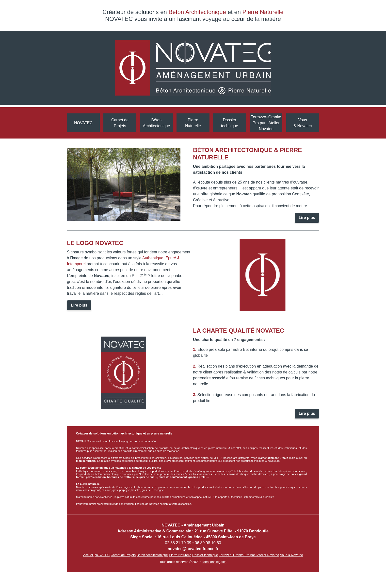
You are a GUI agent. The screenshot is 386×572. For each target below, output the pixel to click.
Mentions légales (214, 562)
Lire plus (307, 218)
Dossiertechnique (229, 123)
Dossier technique (205, 555)
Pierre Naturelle (193, 123)
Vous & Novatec (302, 123)
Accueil (88, 555)
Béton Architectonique (156, 123)
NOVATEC (83, 123)
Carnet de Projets (120, 123)
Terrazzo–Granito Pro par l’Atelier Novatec (266, 123)
